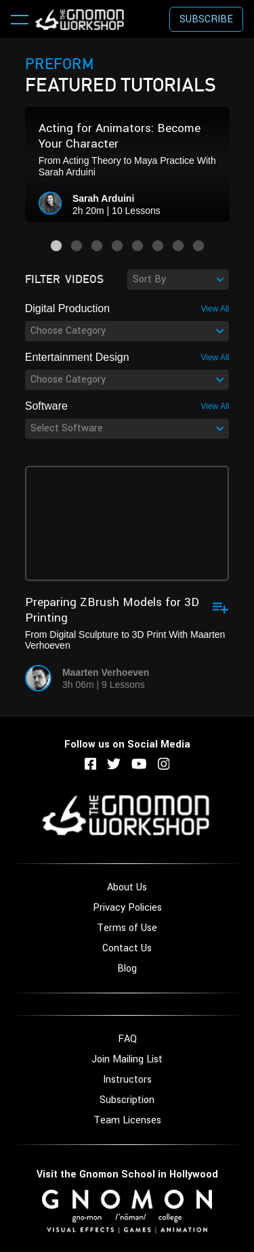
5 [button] (137, 246)
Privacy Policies (127, 908)
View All (214, 309)
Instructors (127, 1080)
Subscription (127, 1100)
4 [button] (117, 246)
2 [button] (76, 246)
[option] (127, 164)
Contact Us (127, 948)
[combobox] (178, 279)
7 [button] (178, 246)
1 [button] (56, 246)
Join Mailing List (127, 1059)
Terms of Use (127, 928)
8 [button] (198, 246)
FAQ (127, 1039)
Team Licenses (127, 1120)
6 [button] (158, 246)
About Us (127, 887)
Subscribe (206, 19)
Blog (127, 969)
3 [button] (97, 246)
